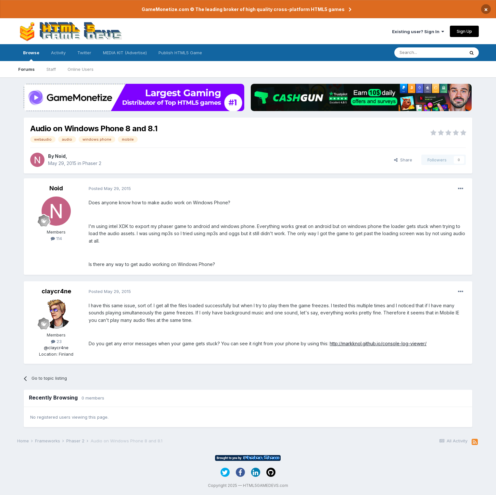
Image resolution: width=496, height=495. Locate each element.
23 (56, 341)
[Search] (429, 52)
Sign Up (464, 31)
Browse (31, 55)
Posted (110, 188)
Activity (58, 52)
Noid (60, 156)
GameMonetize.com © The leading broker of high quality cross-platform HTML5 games (243, 9)
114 (56, 238)
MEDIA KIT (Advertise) (125, 52)
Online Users (81, 69)
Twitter (84, 52)
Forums (26, 69)
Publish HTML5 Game (180, 52)
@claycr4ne (56, 347)
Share (403, 159)
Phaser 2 (92, 163)
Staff (51, 69)
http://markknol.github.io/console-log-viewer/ (378, 343)
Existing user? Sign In (418, 31)
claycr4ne (56, 291)
